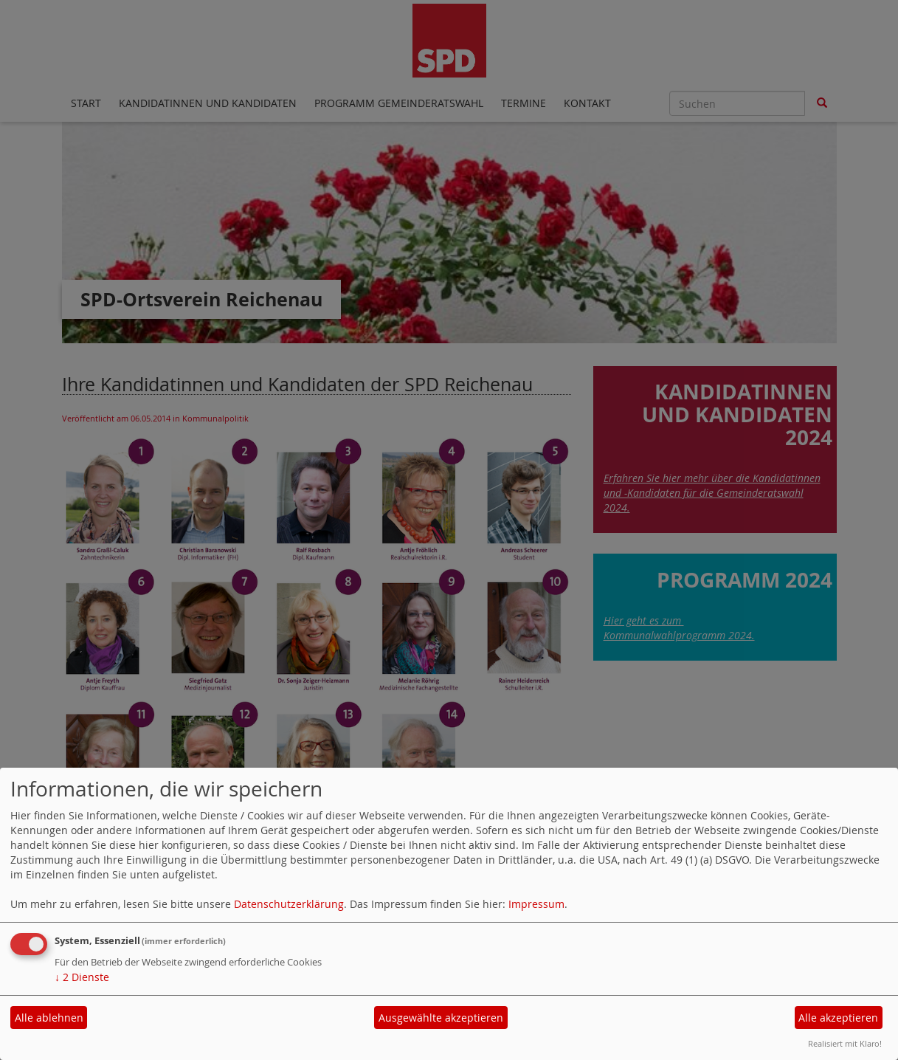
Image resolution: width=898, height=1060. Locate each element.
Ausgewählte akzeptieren (441, 1018)
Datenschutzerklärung (289, 904)
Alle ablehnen (49, 1018)
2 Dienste (82, 977)
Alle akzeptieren (838, 1018)
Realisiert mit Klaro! (845, 1043)
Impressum (536, 904)
